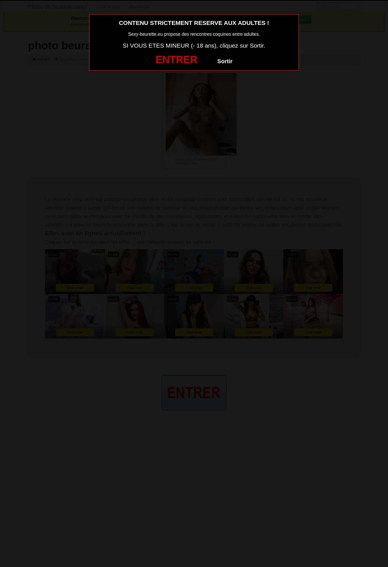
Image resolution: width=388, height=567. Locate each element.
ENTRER (176, 59)
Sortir (224, 61)
